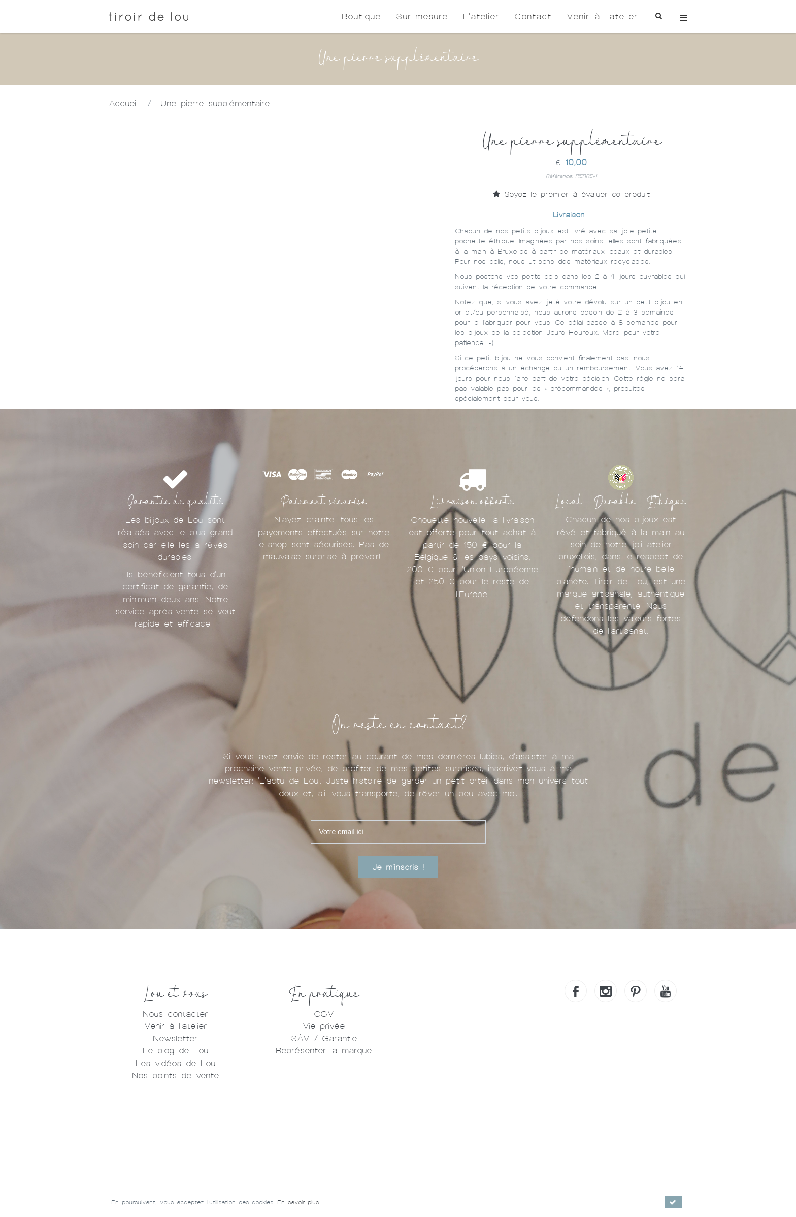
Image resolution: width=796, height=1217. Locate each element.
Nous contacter (175, 1014)
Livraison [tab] (568, 215)
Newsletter (175, 1038)
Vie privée (324, 1026)
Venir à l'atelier (602, 16)
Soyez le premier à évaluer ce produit (571, 194)
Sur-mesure (422, 16)
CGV (324, 1014)
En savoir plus (298, 1202)
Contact (532, 16)
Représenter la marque (324, 1050)
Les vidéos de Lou (175, 1063)
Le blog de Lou (175, 1050)
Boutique (361, 16)
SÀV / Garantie (324, 1038)
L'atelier (481, 16)
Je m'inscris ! (398, 867)
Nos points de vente (175, 1075)
